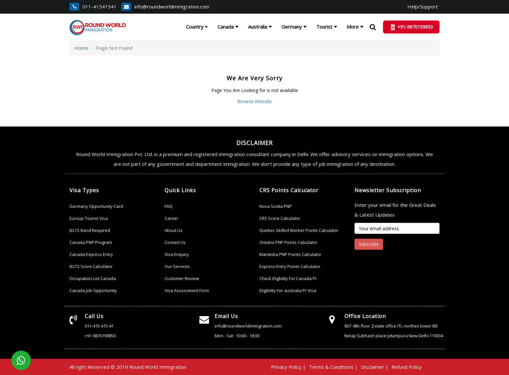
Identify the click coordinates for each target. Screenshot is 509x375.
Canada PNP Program (90, 242)
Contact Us (175, 242)
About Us (173, 230)
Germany (291, 26)
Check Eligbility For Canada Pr (288, 278)
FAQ (168, 206)
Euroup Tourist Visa (88, 218)
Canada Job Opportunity (93, 290)
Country (197, 26)
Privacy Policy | (288, 367)
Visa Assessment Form (187, 290)
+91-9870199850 (100, 336)
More (353, 26)
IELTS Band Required (89, 230)
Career (171, 218)
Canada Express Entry (91, 254)
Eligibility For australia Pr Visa (287, 290)
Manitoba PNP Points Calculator (290, 254)
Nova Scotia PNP (275, 206)
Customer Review (182, 278)
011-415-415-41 (99, 326)
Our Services (177, 266)
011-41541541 (93, 6)
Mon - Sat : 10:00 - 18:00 (237, 336)
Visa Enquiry (177, 254)
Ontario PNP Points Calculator (288, 242)
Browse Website (254, 101)
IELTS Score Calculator (91, 266)
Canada (225, 26)
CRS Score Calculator (279, 218)
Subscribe (369, 244)
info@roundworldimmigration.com (165, 6)
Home (81, 48)
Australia (257, 26)
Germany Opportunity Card (96, 206)
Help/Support (422, 6)
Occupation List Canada (92, 278)
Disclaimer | (374, 367)
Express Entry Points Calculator (289, 266)
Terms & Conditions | (333, 367)
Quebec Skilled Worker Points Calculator (299, 230)
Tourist (324, 26)
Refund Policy (406, 367)
